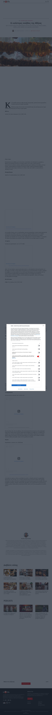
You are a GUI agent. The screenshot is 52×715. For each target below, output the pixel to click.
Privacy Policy (32, 389)
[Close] (44, 326)
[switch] (38, 345)
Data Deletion (20, 389)
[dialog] (26, 357)
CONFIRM (19, 385)
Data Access (26, 389)
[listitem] (26, 343)
